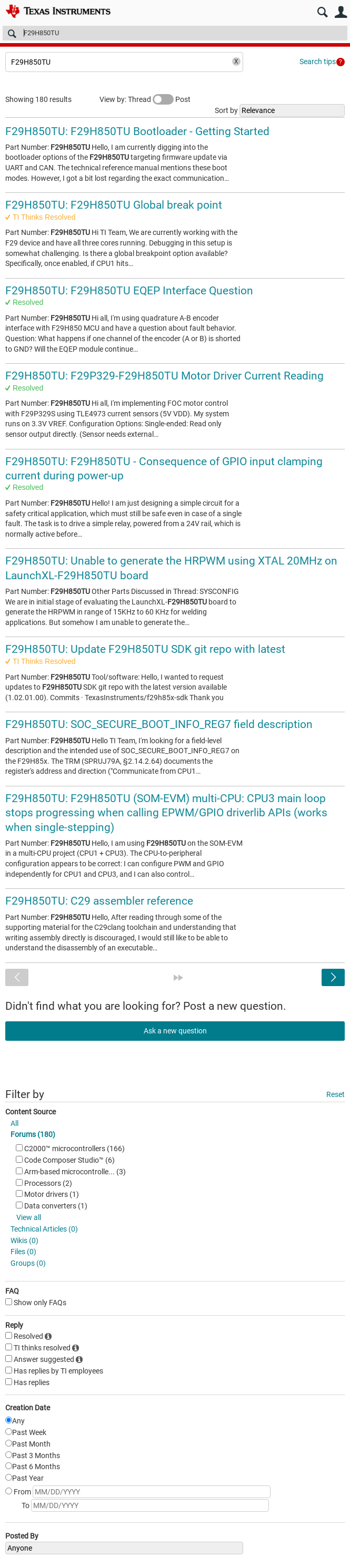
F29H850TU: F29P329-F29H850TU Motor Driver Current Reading (164, 376)
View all (28, 1217)
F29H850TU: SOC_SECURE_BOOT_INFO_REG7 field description (159, 724)
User (341, 12)
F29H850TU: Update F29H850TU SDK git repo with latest (145, 649)
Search (322, 12)
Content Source (30, 1112)
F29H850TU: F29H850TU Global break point (113, 205)
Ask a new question (175, 1031)
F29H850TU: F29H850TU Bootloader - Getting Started (137, 131)
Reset (335, 1094)
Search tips (317, 61)
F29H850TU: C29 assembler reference (99, 901)
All (14, 1123)
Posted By (21, 1536)
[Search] (175, 33)
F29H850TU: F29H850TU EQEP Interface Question (129, 290)
